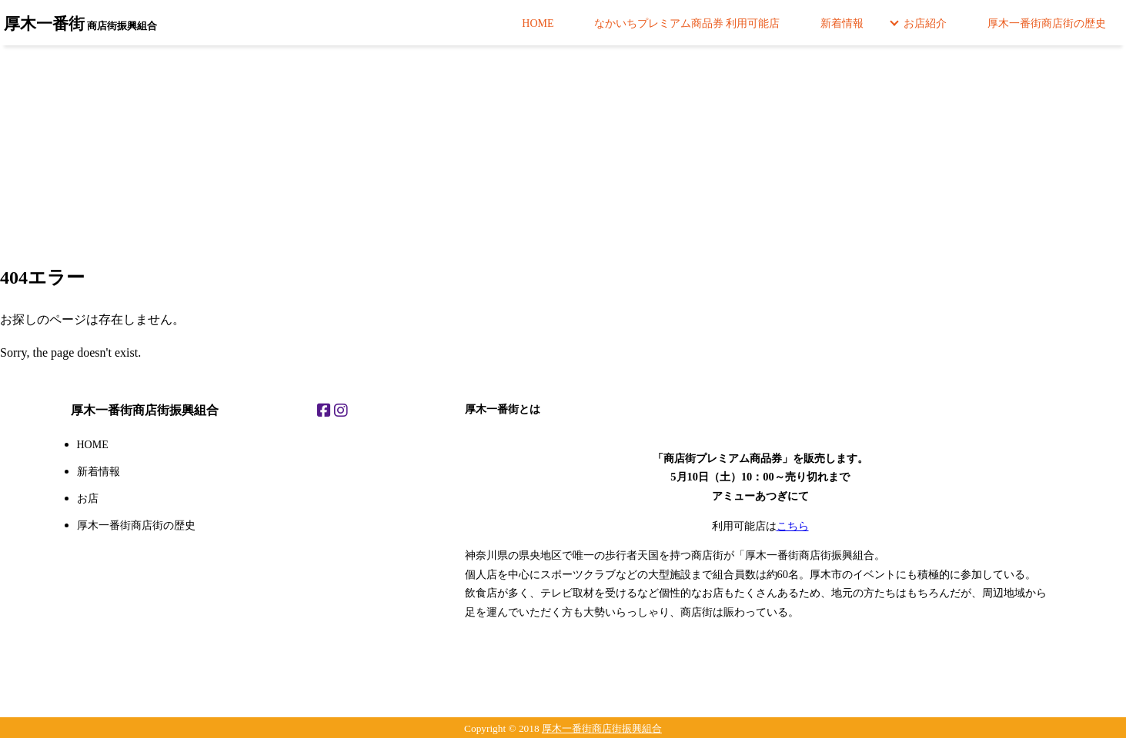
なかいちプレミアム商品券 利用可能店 (687, 23)
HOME (537, 23)
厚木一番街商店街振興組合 (602, 728)
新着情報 (842, 23)
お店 (88, 498)
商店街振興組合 (80, 23)
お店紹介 (925, 23)
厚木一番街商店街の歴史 (1046, 23)
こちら (793, 526)
